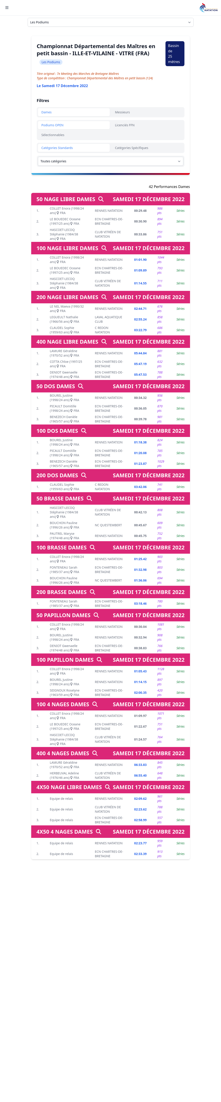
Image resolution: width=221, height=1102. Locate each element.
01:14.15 (140, 682)
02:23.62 (140, 809)
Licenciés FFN (125, 125)
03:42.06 (140, 487)
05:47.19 (140, 364)
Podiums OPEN (52, 125)
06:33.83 (140, 765)
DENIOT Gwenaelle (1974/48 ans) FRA (64, 374)
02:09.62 (140, 798)
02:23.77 (140, 843)
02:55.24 (140, 319)
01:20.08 (140, 453)
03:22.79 (140, 330)
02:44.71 (140, 308)
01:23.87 (140, 463)
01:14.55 (140, 283)
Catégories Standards (57, 148)
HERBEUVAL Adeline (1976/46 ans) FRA (64, 775)
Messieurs (122, 112)
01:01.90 (140, 259)
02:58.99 (140, 820)
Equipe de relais (61, 798)
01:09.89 (140, 270)
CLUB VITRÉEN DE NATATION (108, 234)
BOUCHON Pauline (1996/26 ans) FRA (64, 525)
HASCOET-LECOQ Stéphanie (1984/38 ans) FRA (64, 234)
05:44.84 (140, 353)
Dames (46, 112)
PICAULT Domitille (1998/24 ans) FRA (64, 408)
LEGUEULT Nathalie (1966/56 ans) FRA (64, 319)
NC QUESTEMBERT (108, 525)
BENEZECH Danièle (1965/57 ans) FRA (64, 419)
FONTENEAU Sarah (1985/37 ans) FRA (64, 569)
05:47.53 (140, 374)
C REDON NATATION (102, 330)
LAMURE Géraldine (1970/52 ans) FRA (64, 353)
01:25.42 (140, 559)
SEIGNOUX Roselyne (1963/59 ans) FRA (64, 692)
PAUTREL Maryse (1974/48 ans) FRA (64, 535)
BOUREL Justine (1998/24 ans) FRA (64, 397)
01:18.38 (140, 442)
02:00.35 (140, 692)
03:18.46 (140, 603)
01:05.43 (140, 671)
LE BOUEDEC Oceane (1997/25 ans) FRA (65, 221)
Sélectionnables (52, 135)
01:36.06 (140, 580)
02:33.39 (140, 854)
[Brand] (208, 7)
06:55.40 (140, 775)
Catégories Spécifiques (131, 148)
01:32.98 (140, 569)
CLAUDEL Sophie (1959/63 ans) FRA (64, 330)
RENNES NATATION (108, 210)
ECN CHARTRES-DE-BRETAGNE (109, 221)
